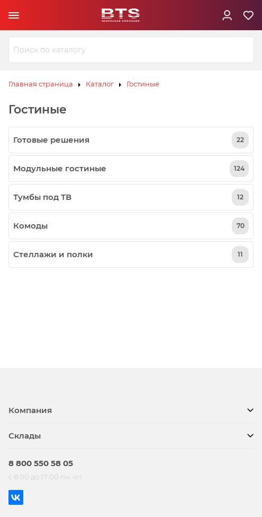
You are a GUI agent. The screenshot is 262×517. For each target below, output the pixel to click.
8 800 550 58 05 (40, 463)
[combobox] (131, 50)
